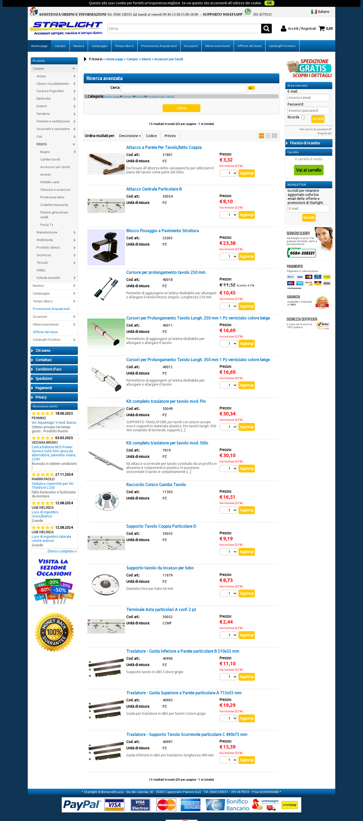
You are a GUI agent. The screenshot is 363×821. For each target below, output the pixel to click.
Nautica (78, 36)
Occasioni (191, 36)
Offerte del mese (249, 36)
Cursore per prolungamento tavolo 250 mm (165, 262)
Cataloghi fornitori (282, 36)
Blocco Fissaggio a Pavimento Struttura (162, 221)
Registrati (324, 123)
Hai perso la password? (315, 119)
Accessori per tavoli (55, 157)
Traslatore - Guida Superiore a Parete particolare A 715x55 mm (183, 683)
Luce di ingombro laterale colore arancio (51, 529)
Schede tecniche (48, 268)
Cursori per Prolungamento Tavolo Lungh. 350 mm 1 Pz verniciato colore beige (198, 350)
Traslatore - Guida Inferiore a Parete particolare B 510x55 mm (182, 641)
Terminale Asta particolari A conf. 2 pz (161, 600)
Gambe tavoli (50, 150)
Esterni (42, 96)
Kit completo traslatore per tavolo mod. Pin (166, 391)
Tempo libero (124, 36)
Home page (39, 36)
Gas (39, 127)
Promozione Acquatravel (159, 36)
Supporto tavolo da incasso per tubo (160, 558)
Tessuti (42, 253)
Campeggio (100, 36)
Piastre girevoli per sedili (54, 205)
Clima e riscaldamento (53, 74)
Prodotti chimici (48, 238)
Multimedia (45, 230)
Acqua (41, 66)
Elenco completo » (62, 542)
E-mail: (293, 82)
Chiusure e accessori (55, 180)
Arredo (45, 165)
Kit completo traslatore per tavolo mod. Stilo (167, 433)
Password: (296, 95)
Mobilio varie (49, 172)
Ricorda (293, 107)
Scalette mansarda (54, 195)
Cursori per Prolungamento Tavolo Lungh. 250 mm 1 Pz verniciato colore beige (198, 308)
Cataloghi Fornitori (46, 330)
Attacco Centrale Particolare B (154, 179)
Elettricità (44, 89)
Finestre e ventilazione (53, 112)
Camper (60, 36)
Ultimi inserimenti (217, 36)
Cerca (114, 78)
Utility (41, 260)
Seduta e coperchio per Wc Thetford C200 (53, 476)
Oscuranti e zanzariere (53, 119)
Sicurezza (44, 245)
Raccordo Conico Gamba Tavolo (156, 475)
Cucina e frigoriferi (50, 82)
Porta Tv (46, 215)
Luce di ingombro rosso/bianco (45, 504)
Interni (42, 135)
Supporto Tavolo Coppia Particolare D (161, 516)
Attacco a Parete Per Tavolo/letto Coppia (164, 138)
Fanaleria (43, 104)
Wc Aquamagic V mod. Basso (54, 413)
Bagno (45, 142)
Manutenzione (47, 223)
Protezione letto (52, 188)
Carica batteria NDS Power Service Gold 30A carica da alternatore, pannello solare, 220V (54, 443)
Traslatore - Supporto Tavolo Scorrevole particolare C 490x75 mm (186, 725)
